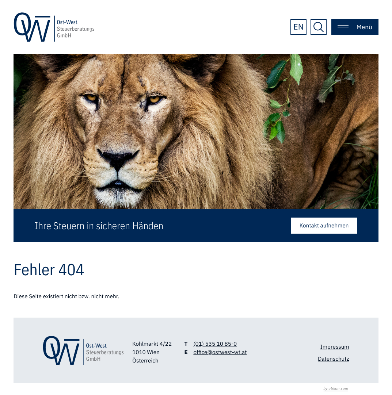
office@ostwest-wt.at (220, 352)
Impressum (334, 346)
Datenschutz (333, 359)
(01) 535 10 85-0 (215, 344)
